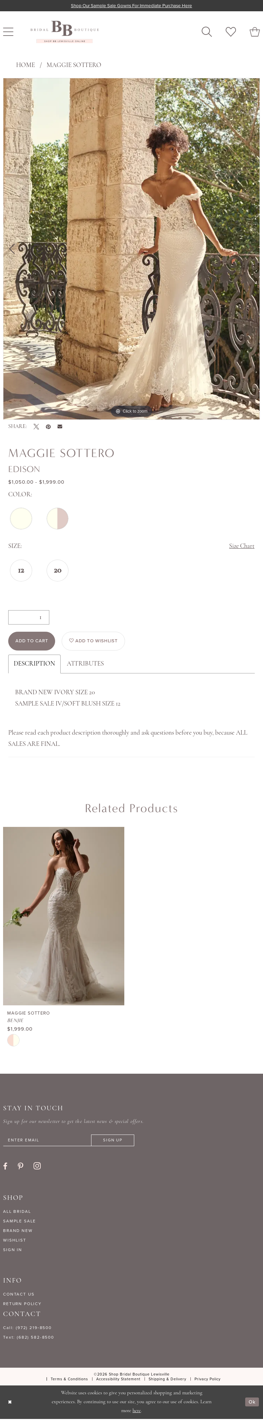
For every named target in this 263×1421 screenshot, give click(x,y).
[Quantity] (28, 618)
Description (34, 665)
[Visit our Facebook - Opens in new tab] (5, 1168)
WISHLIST (14, 1242)
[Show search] (207, 32)
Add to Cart (33, 642)
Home (25, 65)
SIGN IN (12, 1252)
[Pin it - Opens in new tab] (48, 426)
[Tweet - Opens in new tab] (36, 426)
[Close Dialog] (10, 1404)
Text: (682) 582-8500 (28, 1339)
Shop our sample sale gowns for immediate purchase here (131, 5)
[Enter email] (71, 1142)
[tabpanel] (131, 248)
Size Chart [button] (241, 547)
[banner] (64, 32)
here (137, 1413)
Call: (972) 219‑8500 (27, 1330)
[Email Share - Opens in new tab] (60, 426)
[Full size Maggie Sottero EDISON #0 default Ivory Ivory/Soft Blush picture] (131, 248)
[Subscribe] (117, 1142)
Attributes (85, 665)
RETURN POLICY (22, 1306)
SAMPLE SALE (19, 1223)
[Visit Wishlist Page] (231, 32)
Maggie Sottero (74, 65)
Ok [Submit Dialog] (251, 1404)
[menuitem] (207, 32)
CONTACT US (19, 1296)
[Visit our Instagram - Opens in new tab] (37, 1168)
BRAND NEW (18, 1233)
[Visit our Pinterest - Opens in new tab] (20, 1168)
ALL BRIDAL (17, 1213)
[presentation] (63, 918)
